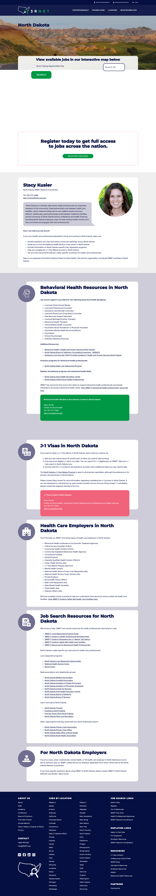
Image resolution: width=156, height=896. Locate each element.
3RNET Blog (115, 862)
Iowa (50, 858)
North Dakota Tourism (54, 708)
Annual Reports (24, 823)
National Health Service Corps (57, 664)
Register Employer (123, 2)
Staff (20, 806)
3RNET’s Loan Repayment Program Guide (62, 634)
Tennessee (83, 861)
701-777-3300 (32, 195)
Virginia (83, 875)
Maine (51, 872)
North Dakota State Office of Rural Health (61, 733)
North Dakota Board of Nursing (57, 697)
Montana (83, 806)
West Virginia (85, 882)
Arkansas (52, 813)
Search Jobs (115, 802)
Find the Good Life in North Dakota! (59, 714)
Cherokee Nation (55, 820)
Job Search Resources (119, 865)
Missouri (83, 802)
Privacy (21, 830)
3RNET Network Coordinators (122, 820)
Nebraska (83, 809)
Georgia (52, 841)
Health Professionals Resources (122, 816)
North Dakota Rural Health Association (60, 735)
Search (41, 75)
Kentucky (52, 865)
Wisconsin (84, 886)
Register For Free (78, 156)
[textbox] (114, 67)
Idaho (51, 847)
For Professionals (101, 10)
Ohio (81, 837)
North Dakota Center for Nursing (58, 689)
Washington (84, 879)
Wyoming (83, 889)
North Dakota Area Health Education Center (62, 377)
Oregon (82, 844)
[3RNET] (33, 10)
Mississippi (53, 889)
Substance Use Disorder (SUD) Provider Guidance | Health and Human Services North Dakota (83, 355)
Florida (51, 837)
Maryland (52, 875)
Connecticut (53, 827)
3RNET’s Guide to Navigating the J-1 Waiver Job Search (67, 639)
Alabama (52, 802)
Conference (22, 813)
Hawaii (51, 844)
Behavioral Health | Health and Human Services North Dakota (70, 349)
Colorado (52, 823)
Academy (21, 809)
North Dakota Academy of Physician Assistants (64, 686)
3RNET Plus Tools (117, 813)
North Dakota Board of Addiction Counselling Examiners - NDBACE (72, 352)
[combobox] (114, 67)
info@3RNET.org (24, 846)
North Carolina (85, 830)
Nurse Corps (50, 667)
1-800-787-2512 (23, 843)
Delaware (52, 830)
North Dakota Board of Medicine (58, 694)
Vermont (83, 872)
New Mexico (84, 823)
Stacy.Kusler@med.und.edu (34, 198)
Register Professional (105, 2)
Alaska (51, 806)
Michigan (52, 882)
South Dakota (85, 858)
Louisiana (52, 868)
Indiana (51, 854)
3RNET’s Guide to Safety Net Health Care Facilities (65, 642)
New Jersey (84, 820)
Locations (133, 10)
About (20, 802)
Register (114, 806)
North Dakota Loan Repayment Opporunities (63, 661)
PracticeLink (115, 888)
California (52, 816)
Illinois (51, 851)
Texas (82, 865)
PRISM (113, 872)
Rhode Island (84, 851)
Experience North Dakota (55, 711)
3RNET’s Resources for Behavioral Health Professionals (67, 645)
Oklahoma (84, 841)
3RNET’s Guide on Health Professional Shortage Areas (67, 636)
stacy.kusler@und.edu (53, 413)
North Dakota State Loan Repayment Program (63, 366)
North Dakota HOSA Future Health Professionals (64, 379)
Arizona (52, 809)
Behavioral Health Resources (121, 876)
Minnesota (53, 886)
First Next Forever (25, 820)
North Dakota (85, 834)
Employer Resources (118, 839)
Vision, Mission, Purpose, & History (31, 827)
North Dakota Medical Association (59, 677)
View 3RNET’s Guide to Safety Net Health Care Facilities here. (73, 599)
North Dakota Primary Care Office (58, 730)
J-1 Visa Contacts (117, 855)
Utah (81, 868)
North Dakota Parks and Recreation (59, 716)
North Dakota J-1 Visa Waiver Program (59, 472)
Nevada (82, 813)
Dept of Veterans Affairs (58, 834)
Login (136, 2)
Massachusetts (54, 879)
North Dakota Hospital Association (59, 680)
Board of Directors (25, 816)
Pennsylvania (85, 847)
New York (83, 827)
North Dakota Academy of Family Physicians (63, 683)
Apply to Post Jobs (118, 832)
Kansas (51, 861)
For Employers (119, 10)
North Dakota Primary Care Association (61, 727)
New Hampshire (86, 816)
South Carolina (85, 854)
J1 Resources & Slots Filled (120, 859)
